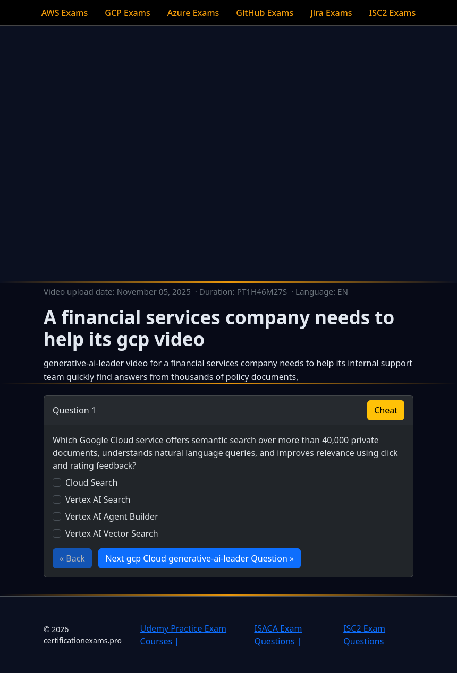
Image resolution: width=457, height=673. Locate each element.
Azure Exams (193, 13)
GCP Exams (127, 13)
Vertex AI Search (97, 499)
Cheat (385, 410)
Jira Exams (331, 13)
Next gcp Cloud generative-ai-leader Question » (199, 558)
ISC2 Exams (392, 13)
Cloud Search (91, 482)
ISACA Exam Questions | (278, 635)
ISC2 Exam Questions (364, 635)
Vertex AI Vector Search (111, 533)
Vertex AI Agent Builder (111, 516)
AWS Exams (64, 13)
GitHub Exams (264, 13)
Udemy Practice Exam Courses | (183, 635)
